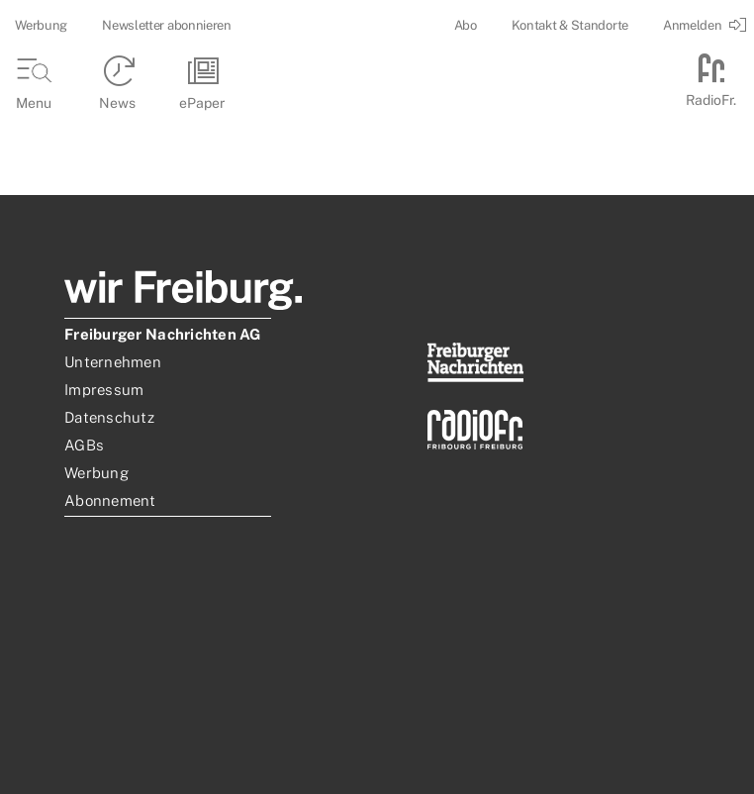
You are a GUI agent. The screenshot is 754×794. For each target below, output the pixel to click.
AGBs (84, 445)
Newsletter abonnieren (167, 25)
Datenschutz (109, 417)
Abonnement (110, 500)
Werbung (41, 25)
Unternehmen (112, 361)
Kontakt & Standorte (570, 25)
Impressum (103, 389)
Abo (465, 25)
